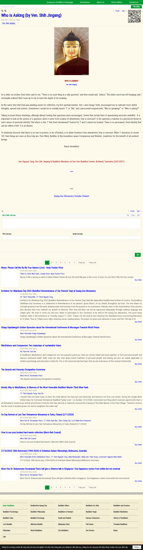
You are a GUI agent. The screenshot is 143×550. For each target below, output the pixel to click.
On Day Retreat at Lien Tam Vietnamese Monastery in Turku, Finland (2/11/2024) (37, 414)
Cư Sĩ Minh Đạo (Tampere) (81, 421)
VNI (138, 215)
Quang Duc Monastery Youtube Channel (71, 196)
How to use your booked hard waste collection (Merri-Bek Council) (31, 432)
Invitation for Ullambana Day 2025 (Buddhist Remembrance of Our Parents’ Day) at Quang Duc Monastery (48, 291)
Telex (133, 215)
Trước (117, 11)
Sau (123, 11)
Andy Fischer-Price (57, 274)
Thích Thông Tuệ (65, 421)
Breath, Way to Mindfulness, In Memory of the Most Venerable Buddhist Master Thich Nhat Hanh (44, 387)
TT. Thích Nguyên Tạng (44, 297)
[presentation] (19, 246)
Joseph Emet (45, 274)
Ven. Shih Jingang (8, 23)
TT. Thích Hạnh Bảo (51, 421)
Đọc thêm (138, 280)
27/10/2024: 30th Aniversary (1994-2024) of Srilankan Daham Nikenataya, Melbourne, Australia (44, 450)
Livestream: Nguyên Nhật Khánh (110, 457)
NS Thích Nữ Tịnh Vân (28, 351)
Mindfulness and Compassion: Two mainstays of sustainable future (31, 345)
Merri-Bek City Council (28, 438)
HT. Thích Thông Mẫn (27, 297)
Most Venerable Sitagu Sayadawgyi (32, 333)
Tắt (128, 215)
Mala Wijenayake (74, 457)
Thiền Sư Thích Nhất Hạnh (29, 274)
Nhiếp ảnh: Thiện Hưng (89, 457)
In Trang (2, 211)
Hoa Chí (40, 393)
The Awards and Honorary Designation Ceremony (23, 369)
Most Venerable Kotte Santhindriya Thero (35, 457)
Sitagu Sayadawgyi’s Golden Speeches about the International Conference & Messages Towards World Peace (50, 327)
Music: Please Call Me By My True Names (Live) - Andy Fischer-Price (32, 267)
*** (71, 172)
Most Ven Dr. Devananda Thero (31, 376)
